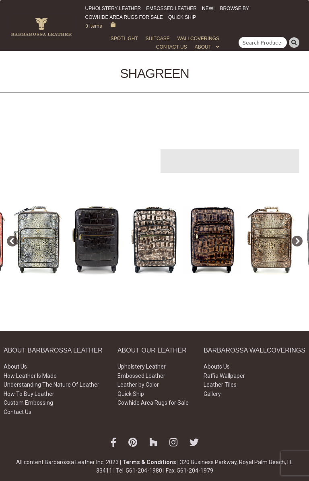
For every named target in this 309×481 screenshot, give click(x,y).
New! (208, 8)
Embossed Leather (171, 8)
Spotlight (124, 38)
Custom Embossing (28, 402)
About (203, 47)
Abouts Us (217, 366)
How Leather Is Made (30, 376)
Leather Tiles (220, 384)
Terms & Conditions (149, 462)
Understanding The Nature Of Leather (51, 384)
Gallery (212, 394)
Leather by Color (138, 384)
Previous (10, 240)
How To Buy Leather (29, 394)
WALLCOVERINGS (198, 38)
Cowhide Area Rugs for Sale (124, 17)
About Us (15, 366)
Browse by (234, 8)
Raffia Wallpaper (224, 376)
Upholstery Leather (113, 8)
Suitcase (158, 38)
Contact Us (171, 47)
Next (295, 240)
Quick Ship (182, 17)
